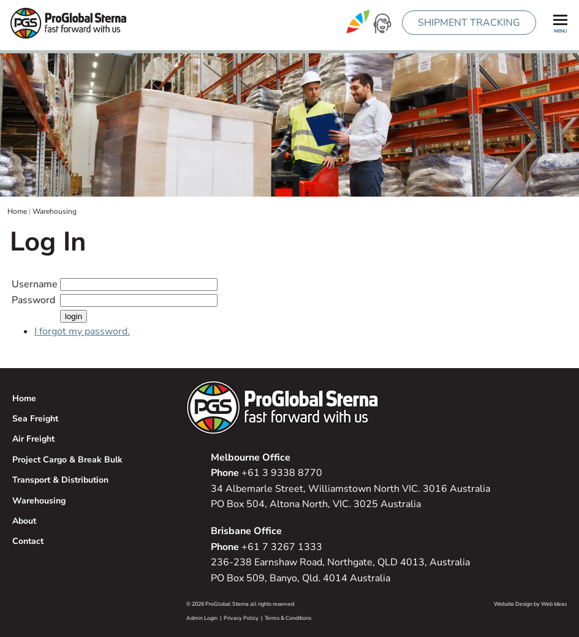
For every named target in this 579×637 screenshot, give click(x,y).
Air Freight (33, 439)
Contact (28, 541)
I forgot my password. (82, 331)
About (24, 521)
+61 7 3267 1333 (266, 547)
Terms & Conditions (288, 618)
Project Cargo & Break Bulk (67, 460)
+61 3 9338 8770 (266, 473)
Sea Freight (35, 418)
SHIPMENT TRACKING (469, 22)
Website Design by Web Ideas (530, 604)
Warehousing (54, 211)
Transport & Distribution (60, 480)
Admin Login (202, 618)
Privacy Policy (241, 618)
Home (17, 211)
